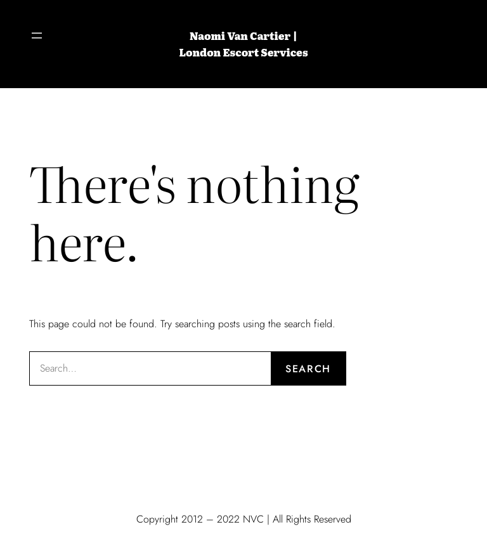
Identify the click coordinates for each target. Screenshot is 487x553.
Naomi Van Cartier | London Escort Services (243, 44)
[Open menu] (36, 35)
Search (308, 368)
